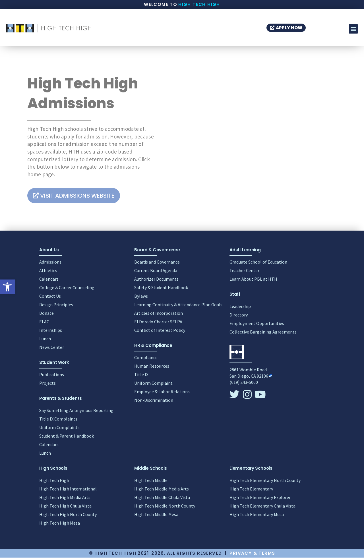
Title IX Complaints (58, 420)
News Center (51, 348)
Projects (47, 384)
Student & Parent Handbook (66, 437)
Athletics (48, 272)
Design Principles (56, 306)
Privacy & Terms (252, 555)
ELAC (44, 323)
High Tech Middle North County (164, 507)
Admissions (50, 263)
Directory (238, 316)
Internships (50, 331)
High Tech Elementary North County (265, 482)
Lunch (45, 340)
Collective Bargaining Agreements (263, 333)
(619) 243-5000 (243, 383)
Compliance (146, 359)
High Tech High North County (68, 516)
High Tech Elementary (251, 490)
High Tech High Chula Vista (65, 507)
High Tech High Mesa (59, 524)
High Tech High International (68, 490)
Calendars (49, 280)
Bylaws (141, 297)
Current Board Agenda (155, 272)
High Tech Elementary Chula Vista (262, 507)
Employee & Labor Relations (162, 393)
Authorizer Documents (156, 280)
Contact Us (50, 297)
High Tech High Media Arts (64, 499)
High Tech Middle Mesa (156, 516)
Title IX (141, 376)
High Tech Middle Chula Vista (162, 499)
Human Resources (151, 367)
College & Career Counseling (66, 289)
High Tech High (199, 4)
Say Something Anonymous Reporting (76, 412)
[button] (7, 287)
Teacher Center (244, 272)
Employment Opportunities (256, 325)
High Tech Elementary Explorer (260, 499)
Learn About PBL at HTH (253, 280)
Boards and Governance (157, 263)
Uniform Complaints (59, 429)
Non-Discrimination (153, 401)
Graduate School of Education (258, 263)
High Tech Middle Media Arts (161, 490)
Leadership (240, 307)
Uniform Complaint (153, 384)
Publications (51, 376)
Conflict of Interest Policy (159, 331)
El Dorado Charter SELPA (158, 323)
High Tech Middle (150, 482)
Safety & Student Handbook (161, 289)
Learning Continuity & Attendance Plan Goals (178, 306)
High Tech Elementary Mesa (256, 516)
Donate (46, 314)
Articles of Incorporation (158, 314)
